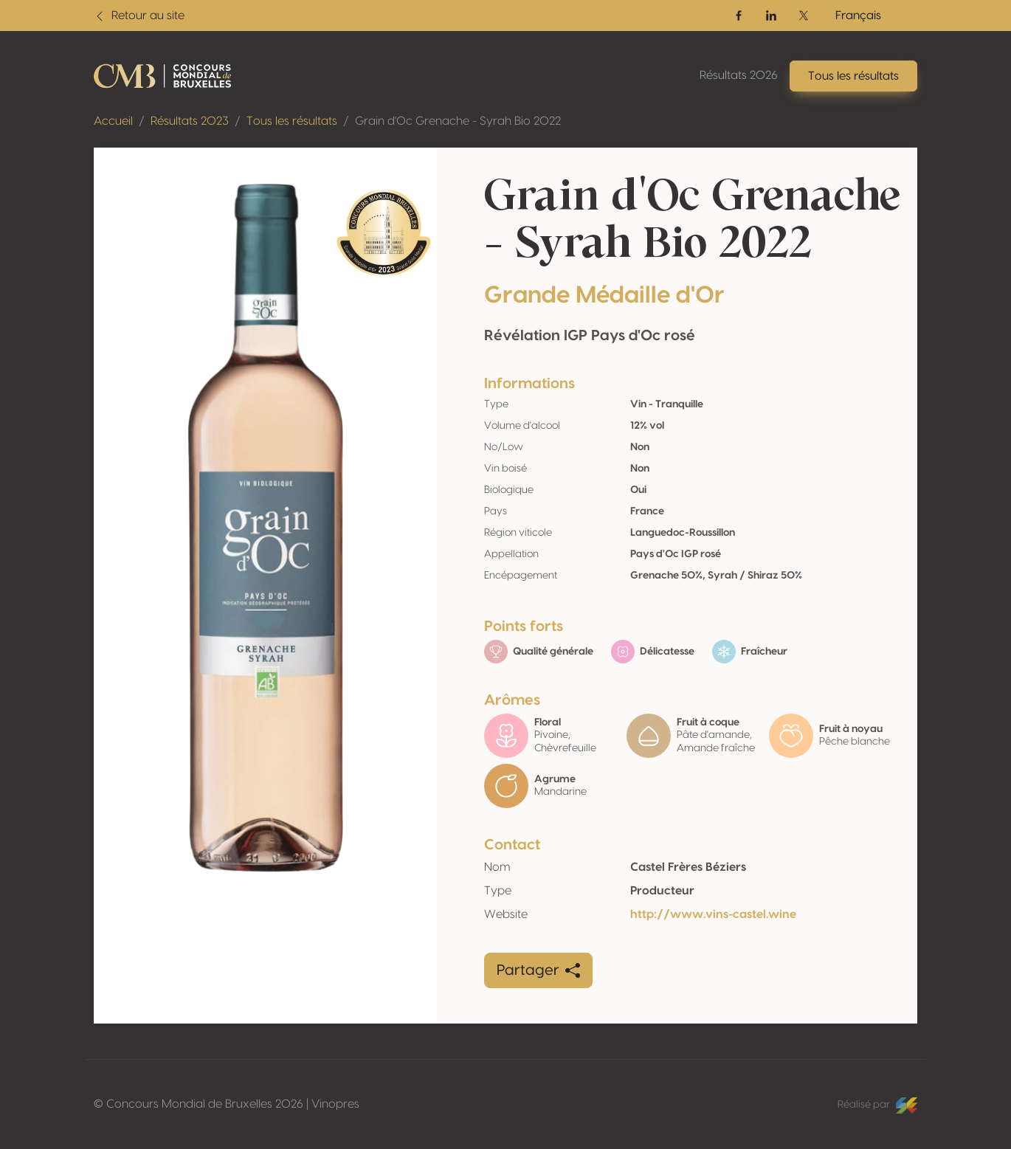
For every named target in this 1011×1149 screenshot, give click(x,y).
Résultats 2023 (190, 121)
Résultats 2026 (739, 75)
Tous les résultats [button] (853, 76)
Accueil (113, 121)
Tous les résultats (291, 121)
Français (858, 15)
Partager (538, 970)
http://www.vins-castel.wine (713, 914)
